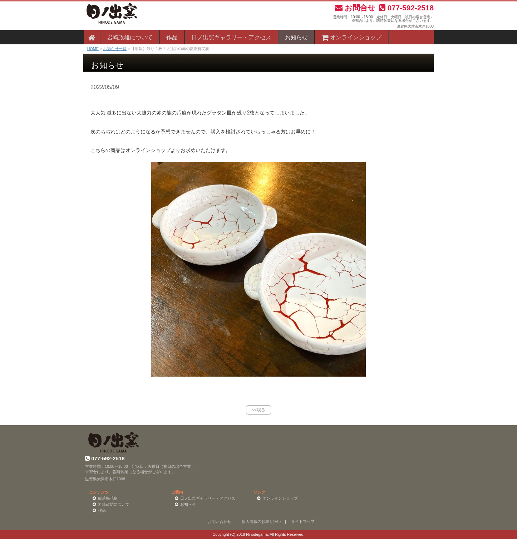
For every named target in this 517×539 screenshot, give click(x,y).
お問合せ (355, 8)
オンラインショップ (351, 37)
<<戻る (258, 409)
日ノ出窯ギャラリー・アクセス (231, 37)
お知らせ (296, 37)
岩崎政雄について (130, 37)
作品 (172, 37)
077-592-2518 (406, 8)
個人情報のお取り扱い (261, 521)
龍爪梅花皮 (108, 498)
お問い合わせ (219, 521)
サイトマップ (303, 521)
